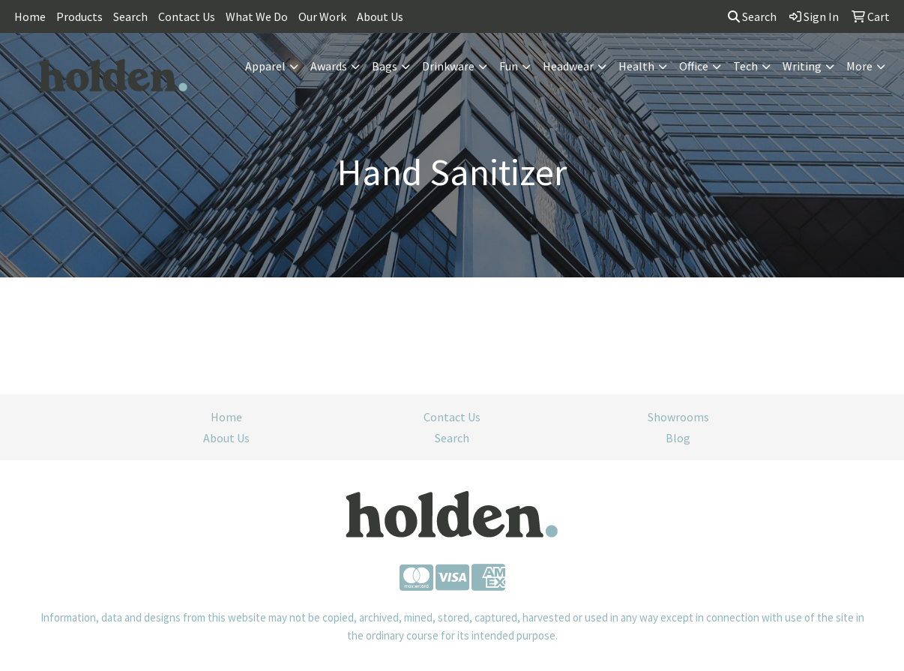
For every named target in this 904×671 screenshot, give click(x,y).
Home (30, 16)
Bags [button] (384, 65)
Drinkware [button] (448, 65)
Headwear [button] (568, 65)
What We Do (257, 16)
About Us (380, 16)
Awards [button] (328, 65)
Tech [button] (745, 65)
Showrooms (678, 416)
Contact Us (186, 16)
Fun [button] (508, 65)
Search (130, 16)
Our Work (322, 16)
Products (79, 16)
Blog (678, 437)
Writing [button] (802, 65)
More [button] (859, 65)
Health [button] (636, 65)
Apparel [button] (265, 65)
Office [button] (693, 65)
